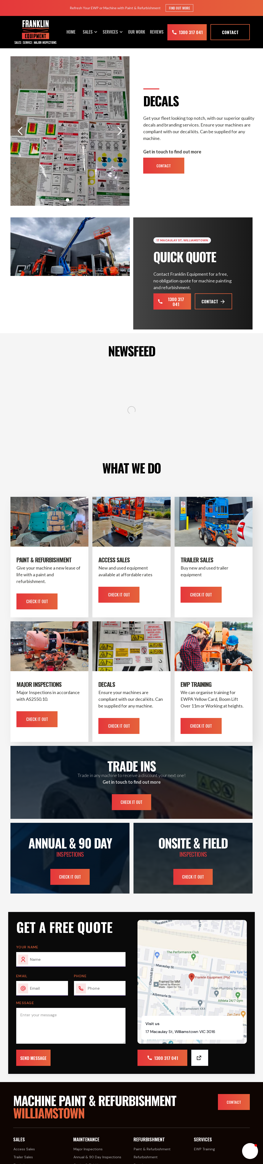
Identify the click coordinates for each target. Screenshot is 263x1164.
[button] (90, 32)
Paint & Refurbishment (152, 1149)
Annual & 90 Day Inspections (97, 1157)
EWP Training (204, 1149)
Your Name (27, 947)
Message (25, 1003)
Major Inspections (88, 1149)
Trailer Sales (23, 1157)
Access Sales (24, 1149)
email (21, 976)
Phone (80, 976)
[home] (35, 32)
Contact (163, 165)
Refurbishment (146, 1157)
